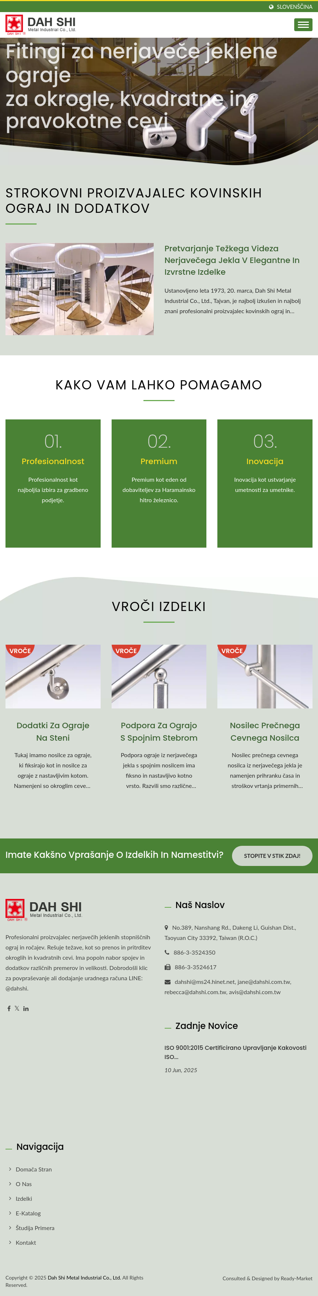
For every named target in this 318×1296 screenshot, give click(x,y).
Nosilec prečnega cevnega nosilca (265, 732)
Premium (159, 461)
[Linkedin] (26, 1008)
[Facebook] (9, 1008)
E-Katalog (28, 1213)
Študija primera (35, 1227)
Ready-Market (297, 1278)
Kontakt (26, 1242)
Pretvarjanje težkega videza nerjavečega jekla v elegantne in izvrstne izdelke (232, 260)
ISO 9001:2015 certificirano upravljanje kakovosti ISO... (236, 1052)
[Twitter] (17, 1008)
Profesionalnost (53, 461)
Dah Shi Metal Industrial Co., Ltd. (84, 1277)
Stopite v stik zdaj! (272, 855)
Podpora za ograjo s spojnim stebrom (159, 732)
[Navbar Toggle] (303, 24)
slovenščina (295, 7)
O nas (24, 1183)
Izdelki (24, 1198)
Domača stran (34, 1169)
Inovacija (264, 461)
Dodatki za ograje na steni (52, 732)
